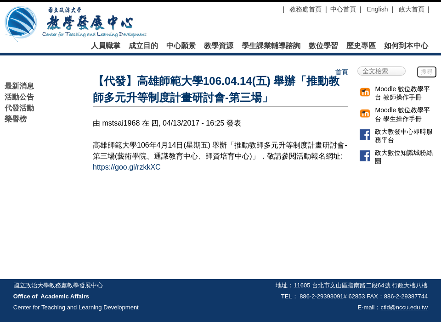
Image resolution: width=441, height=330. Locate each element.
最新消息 (19, 86)
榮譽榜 (16, 119)
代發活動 (19, 108)
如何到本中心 (406, 46)
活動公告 (19, 97)
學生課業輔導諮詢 (271, 46)
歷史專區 (361, 46)
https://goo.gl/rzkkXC (127, 167)
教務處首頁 (305, 9)
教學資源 (218, 46)
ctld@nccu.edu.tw (404, 307)
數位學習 (323, 46)
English (377, 9)
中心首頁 (343, 9)
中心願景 (181, 46)
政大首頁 (411, 9)
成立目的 (143, 46)
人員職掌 (105, 46)
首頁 (341, 72)
